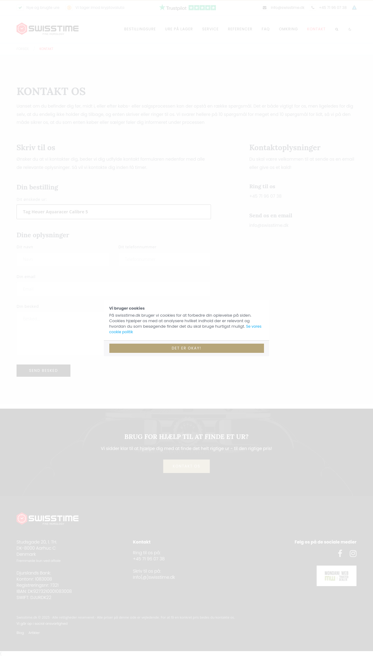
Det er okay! (187, 348)
